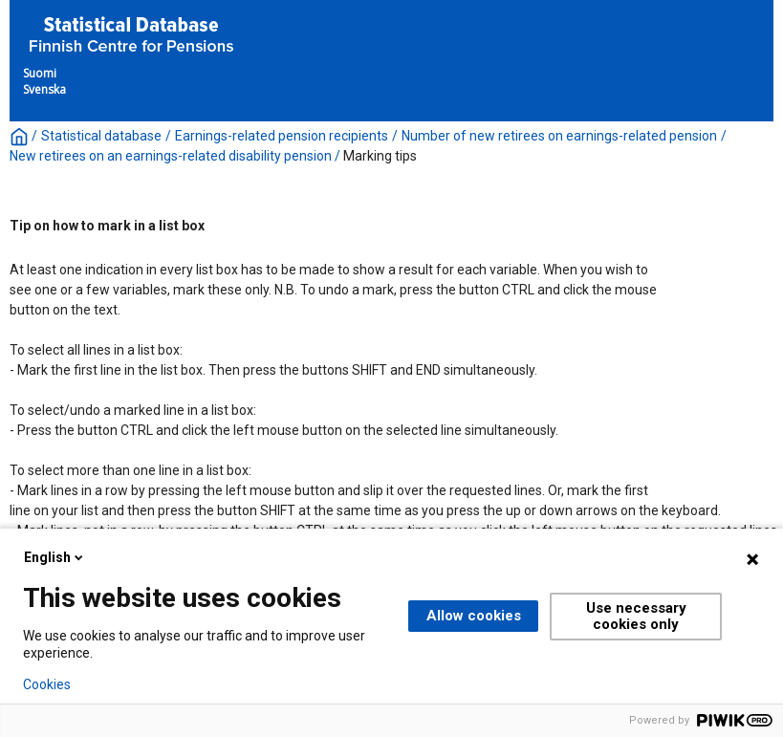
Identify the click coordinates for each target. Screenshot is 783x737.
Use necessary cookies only (636, 616)
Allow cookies (473, 615)
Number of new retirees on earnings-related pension (559, 135)
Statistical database (101, 135)
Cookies (47, 684)
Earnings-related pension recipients (281, 135)
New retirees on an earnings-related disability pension (171, 155)
